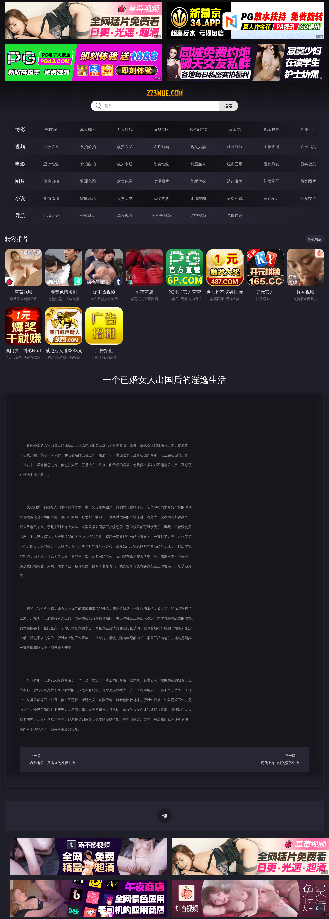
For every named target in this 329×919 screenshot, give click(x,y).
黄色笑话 (271, 198)
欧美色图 (125, 181)
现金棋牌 (271, 129)
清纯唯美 (235, 181)
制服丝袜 (198, 164)
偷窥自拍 (51, 181)
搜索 (228, 106)
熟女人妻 (198, 146)
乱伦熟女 (271, 164)
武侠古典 (161, 198)
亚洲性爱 (51, 164)
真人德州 (88, 129)
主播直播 (271, 146)
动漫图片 (161, 181)
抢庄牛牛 (308, 129)
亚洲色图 (88, 181)
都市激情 (51, 198)
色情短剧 (235, 215)
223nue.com (164, 93)
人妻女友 (125, 198)
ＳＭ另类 (308, 146)
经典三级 (235, 164)
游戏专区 (161, 129)
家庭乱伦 (88, 198)
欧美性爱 (161, 164)
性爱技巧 (308, 198)
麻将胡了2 (198, 129)
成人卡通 (125, 164)
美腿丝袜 (198, 181)
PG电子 (51, 129)
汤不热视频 (161, 215)
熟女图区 (271, 181)
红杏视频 (198, 215)
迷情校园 (198, 198)
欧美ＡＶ (125, 146)
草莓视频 (125, 215)
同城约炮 (51, 215)
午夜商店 (88, 215)
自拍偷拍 (88, 146)
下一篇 (269, 760)
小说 (20, 198)
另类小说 (235, 198)
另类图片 (308, 181)
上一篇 (59, 760)
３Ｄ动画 (161, 146)
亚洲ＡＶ (51, 146)
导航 (20, 215)
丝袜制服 (235, 146)
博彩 (20, 129)
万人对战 (125, 129)
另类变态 (308, 164)
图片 (20, 181)
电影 (20, 163)
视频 (20, 146)
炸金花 (235, 129)
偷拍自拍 (88, 164)
